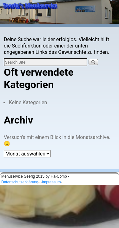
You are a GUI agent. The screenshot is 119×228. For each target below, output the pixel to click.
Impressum (51, 182)
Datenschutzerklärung (19, 182)
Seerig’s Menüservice (30, 5)
